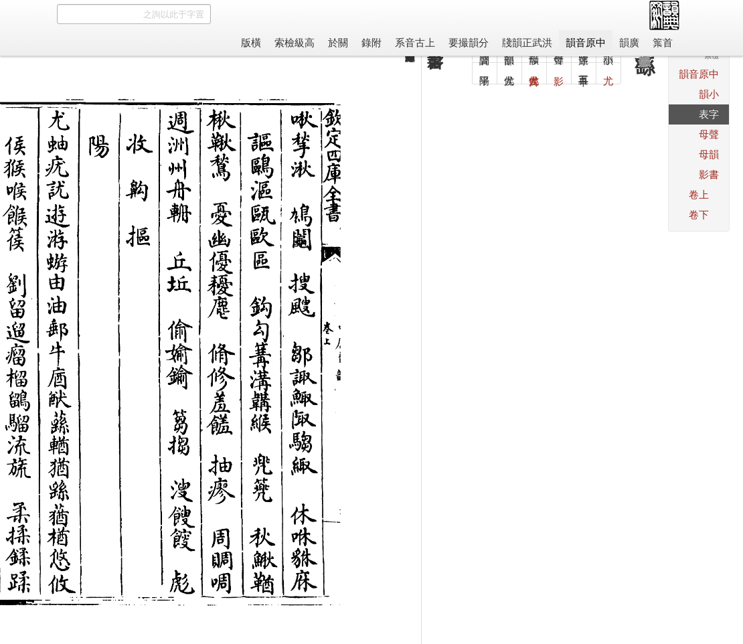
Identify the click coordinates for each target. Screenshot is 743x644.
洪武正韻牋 (527, 42)
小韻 (709, 94)
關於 (338, 42)
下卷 (699, 214)
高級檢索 (294, 42)
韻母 (709, 154)
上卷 (699, 194)
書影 (709, 174)
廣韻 (629, 42)
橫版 (251, 42)
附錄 (371, 42)
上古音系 (415, 42)
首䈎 (663, 42)
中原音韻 (586, 42)
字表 (709, 114)
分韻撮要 (468, 42)
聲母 (709, 134)
